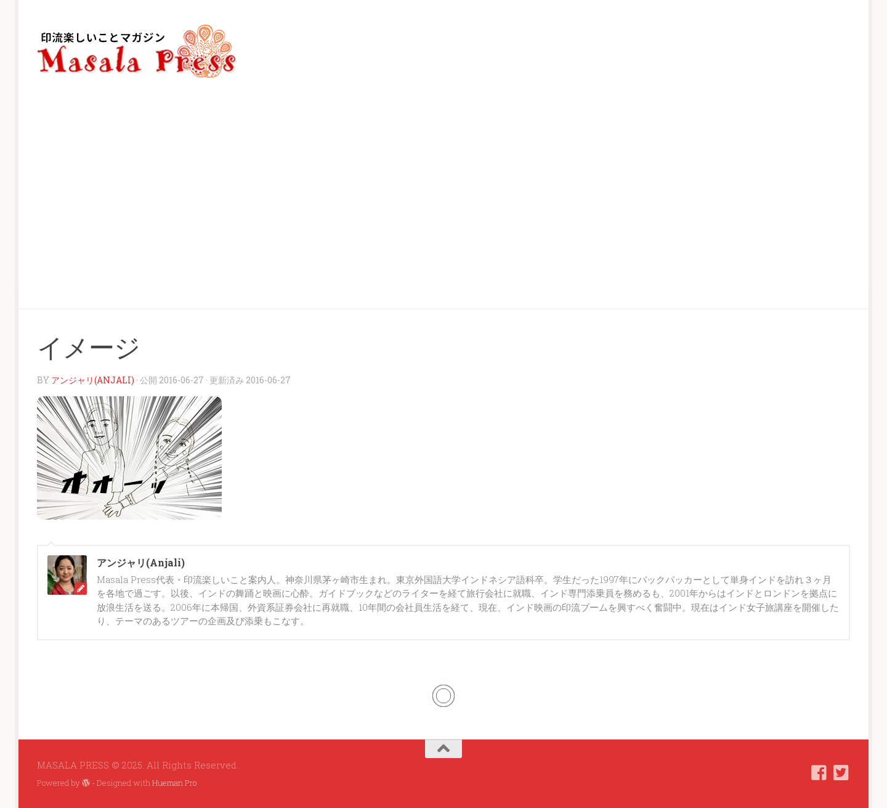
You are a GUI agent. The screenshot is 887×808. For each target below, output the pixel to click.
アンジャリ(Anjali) (92, 380)
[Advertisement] (443, 194)
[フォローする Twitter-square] (841, 772)
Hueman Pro (174, 782)
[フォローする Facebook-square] (819, 772)
